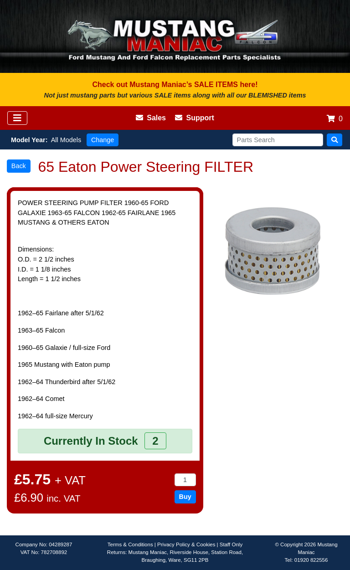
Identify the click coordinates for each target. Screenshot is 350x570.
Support (194, 118)
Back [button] (18, 165)
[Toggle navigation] (17, 118)
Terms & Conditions (130, 544)
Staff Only (231, 544)
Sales (151, 118)
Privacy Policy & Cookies (186, 544)
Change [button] (102, 140)
